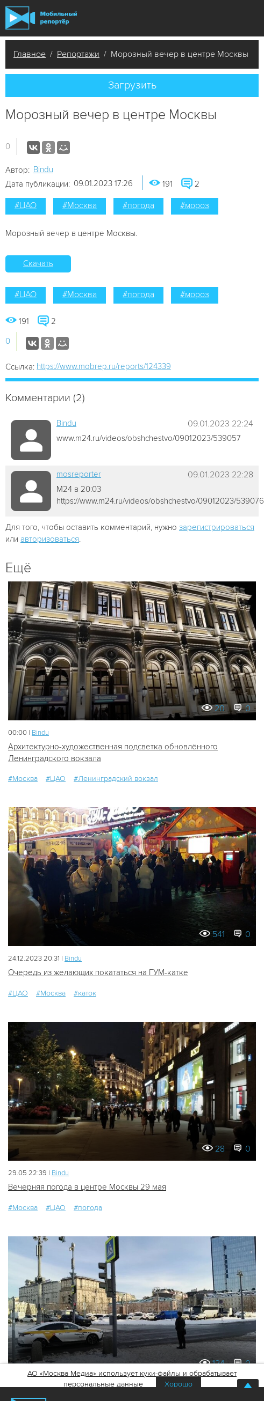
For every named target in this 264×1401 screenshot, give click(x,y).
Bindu (43, 169)
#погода (138, 205)
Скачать (38, 263)
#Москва (79, 205)
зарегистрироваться (216, 527)
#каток (85, 993)
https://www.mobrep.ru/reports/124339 (104, 366)
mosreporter (78, 474)
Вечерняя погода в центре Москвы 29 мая (87, 1187)
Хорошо (178, 1384)
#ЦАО (26, 205)
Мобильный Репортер (41, 18)
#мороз (194, 205)
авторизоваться (49, 539)
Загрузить (132, 85)
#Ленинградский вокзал (116, 778)
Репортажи (78, 54)
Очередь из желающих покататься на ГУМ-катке (98, 972)
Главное (29, 54)
